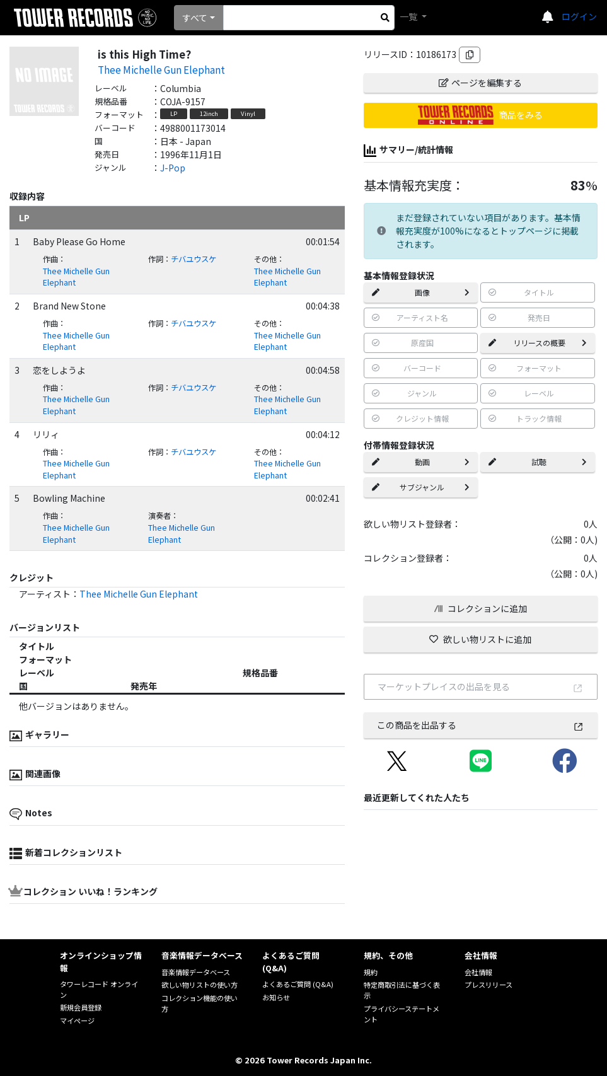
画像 (421, 292)
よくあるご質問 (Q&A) (297, 984)
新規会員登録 (80, 1007)
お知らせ (276, 997)
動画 (421, 461)
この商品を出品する (480, 725)
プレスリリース (488, 985)
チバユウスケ (193, 259)
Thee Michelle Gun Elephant (161, 69)
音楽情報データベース (195, 972)
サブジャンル (421, 487)
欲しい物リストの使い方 (199, 985)
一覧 (409, 16)
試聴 (537, 461)
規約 (371, 972)
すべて (194, 17)
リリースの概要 (537, 342)
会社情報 (478, 972)
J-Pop (172, 167)
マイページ (77, 1020)
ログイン (579, 16)
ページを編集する (480, 82)
